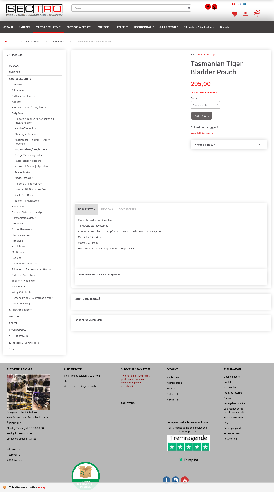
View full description (203, 133)
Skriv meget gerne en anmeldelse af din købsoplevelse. (188, 429)
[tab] (229, 144)
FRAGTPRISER (232, 433)
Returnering (230, 438)
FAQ (226, 422)
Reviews (107, 209)
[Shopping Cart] (256, 14)
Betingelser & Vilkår (235, 403)
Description (86, 209)
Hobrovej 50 (13, 454)
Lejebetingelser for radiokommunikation (235, 410)
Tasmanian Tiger (206, 54)
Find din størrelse (233, 417)
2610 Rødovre (15, 460)
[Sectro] (34, 10)
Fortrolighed (230, 387)
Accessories (127, 209)
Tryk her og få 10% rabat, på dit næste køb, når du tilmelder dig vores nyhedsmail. (135, 380)
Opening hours (232, 376)
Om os (227, 397)
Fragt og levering (233, 392)
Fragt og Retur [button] (205, 144)
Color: (194, 98)
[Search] (189, 8)
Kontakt (228, 381)
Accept (42, 487)
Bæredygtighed (232, 428)
